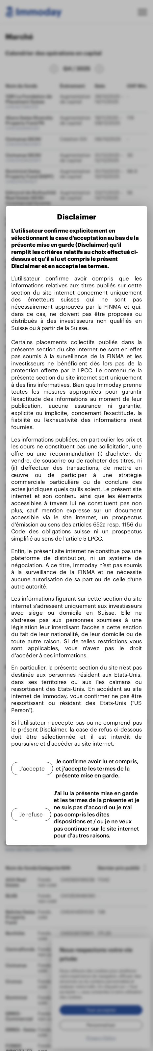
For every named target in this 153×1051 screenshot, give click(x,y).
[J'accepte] (31, 768)
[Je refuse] (30, 814)
